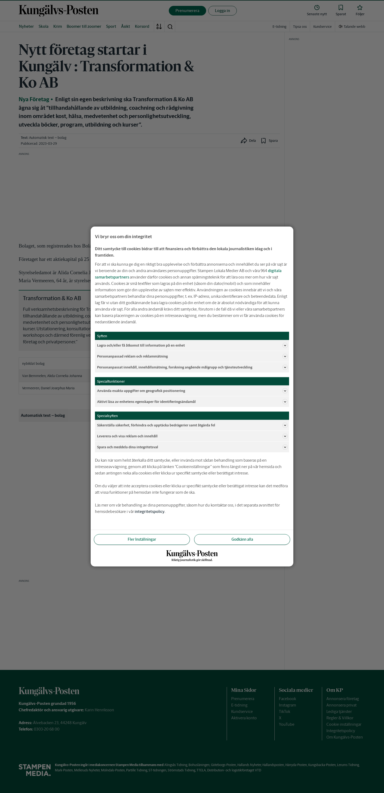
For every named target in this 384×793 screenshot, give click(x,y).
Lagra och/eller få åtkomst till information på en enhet (192, 345)
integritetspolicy (150, 511)
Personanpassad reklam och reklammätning (192, 356)
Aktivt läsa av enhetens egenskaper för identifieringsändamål (192, 402)
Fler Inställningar (142, 539)
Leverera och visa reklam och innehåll (192, 436)
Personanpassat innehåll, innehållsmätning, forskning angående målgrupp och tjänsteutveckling (192, 367)
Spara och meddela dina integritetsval (192, 447)
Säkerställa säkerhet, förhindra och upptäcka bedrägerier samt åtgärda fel (192, 425)
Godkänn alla (242, 539)
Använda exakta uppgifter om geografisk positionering (192, 391)
